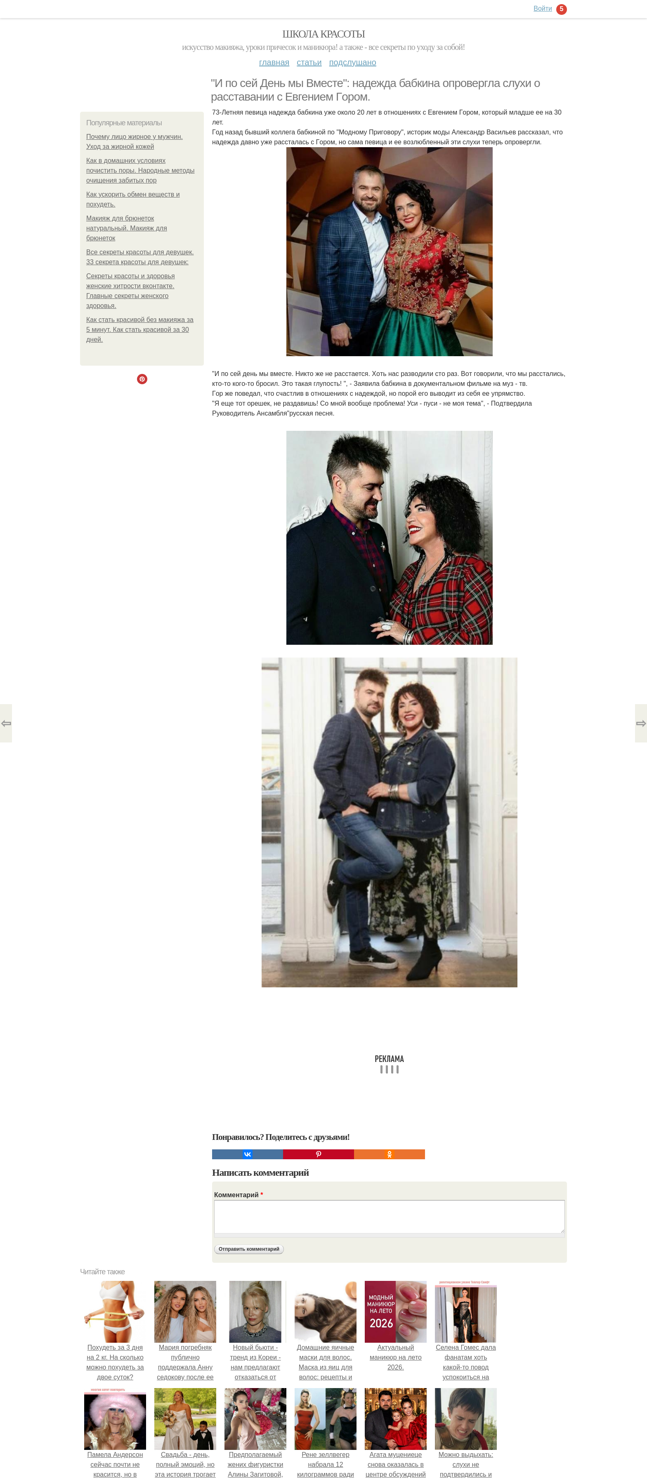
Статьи (309, 62)
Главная (274, 62)
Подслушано (352, 62)
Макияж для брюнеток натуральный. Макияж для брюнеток (126, 228)
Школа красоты (323, 34)
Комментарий (238, 1194)
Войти (543, 8)
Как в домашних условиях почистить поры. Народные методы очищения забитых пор (140, 170)
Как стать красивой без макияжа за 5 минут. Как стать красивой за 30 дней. (140, 329)
